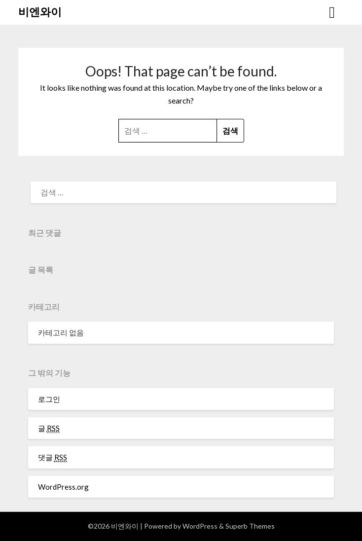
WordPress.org (63, 486)
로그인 (49, 399)
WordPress (199, 526)
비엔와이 (40, 11)
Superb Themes (250, 526)
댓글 (52, 457)
